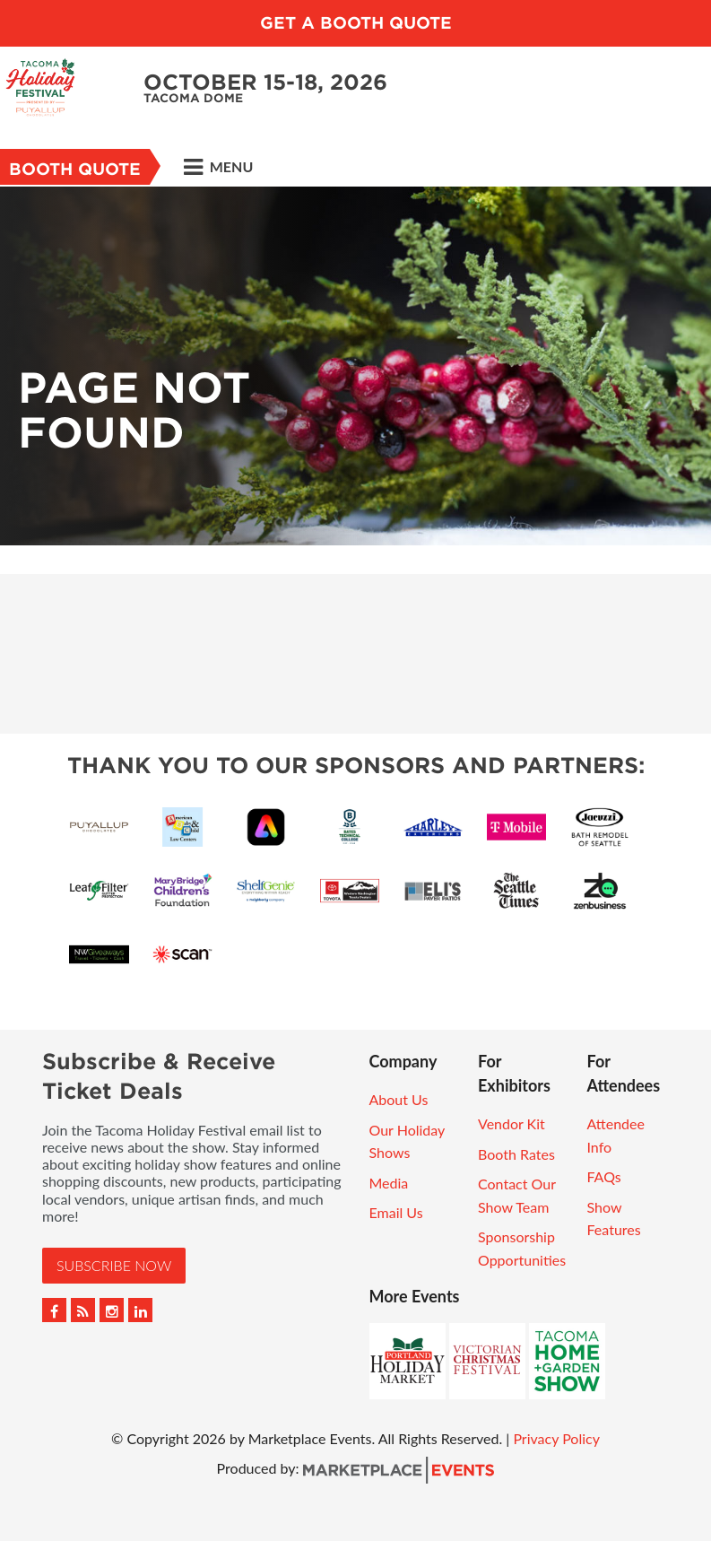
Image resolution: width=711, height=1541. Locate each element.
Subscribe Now (113, 1265)
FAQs (604, 1176)
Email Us (396, 1212)
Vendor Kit (511, 1123)
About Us (399, 1099)
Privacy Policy (556, 1438)
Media (389, 1182)
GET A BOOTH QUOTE (356, 22)
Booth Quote (75, 169)
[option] (355, 366)
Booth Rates (516, 1153)
